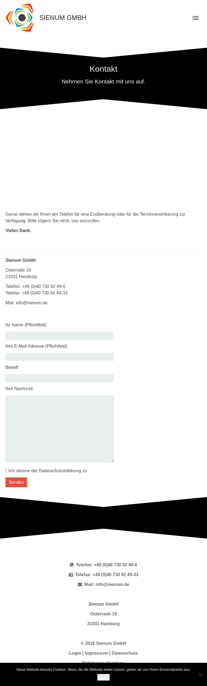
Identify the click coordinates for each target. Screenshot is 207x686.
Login (75, 653)
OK (103, 678)
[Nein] (200, 674)
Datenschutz (125, 653)
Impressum (96, 653)
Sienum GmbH (44, 17)
